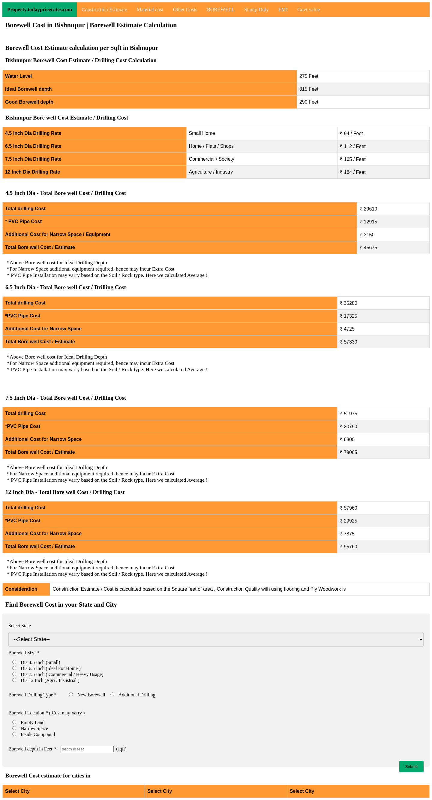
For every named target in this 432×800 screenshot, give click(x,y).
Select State (19, 625)
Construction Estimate (104, 9)
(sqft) (120, 748)
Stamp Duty (256, 9)
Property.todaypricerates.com (39, 9)
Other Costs (185, 9)
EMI (283, 9)
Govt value (308, 9)
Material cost (149, 9)
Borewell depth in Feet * (32, 748)
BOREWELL (221, 9)
